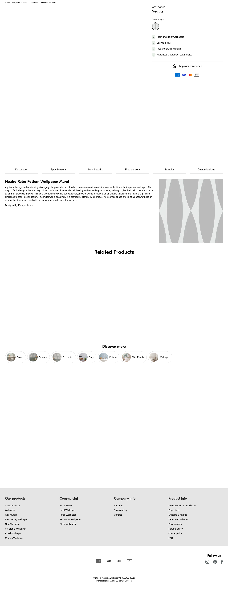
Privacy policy (175, 524)
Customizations (206, 169)
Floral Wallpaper (13, 533)
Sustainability (120, 510)
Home (7, 3)
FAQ (170, 538)
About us (118, 505)
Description (21, 169)
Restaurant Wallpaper (70, 519)
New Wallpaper (12, 524)
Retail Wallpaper (68, 515)
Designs (25, 3)
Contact (118, 515)
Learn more (185, 54)
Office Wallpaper (68, 524)
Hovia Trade (66, 505)
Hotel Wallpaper (67, 510)
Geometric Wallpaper (40, 3)
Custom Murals (12, 505)
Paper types (174, 510)
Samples (169, 169)
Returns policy (175, 528)
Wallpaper (16, 3)
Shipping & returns (177, 515)
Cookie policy (175, 533)
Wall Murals (11, 515)
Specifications (59, 169)
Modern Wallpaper (14, 538)
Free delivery (132, 169)
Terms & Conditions (178, 519)
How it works (95, 169)
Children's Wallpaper (15, 528)
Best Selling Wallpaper (16, 519)
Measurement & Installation (182, 505)
